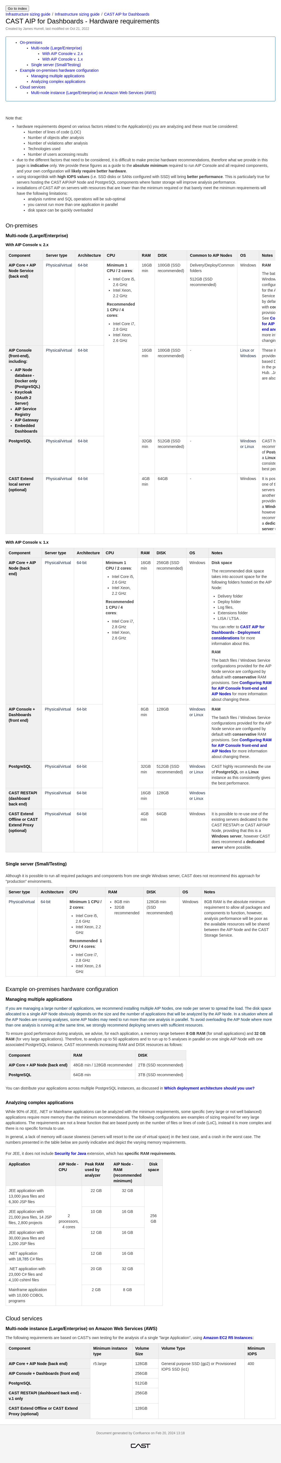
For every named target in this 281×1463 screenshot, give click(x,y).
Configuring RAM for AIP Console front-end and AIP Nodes (242, 688)
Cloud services (33, 87)
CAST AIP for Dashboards (126, 14)
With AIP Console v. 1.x (62, 59)
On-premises (31, 42)
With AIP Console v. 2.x (62, 53)
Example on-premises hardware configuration (59, 70)
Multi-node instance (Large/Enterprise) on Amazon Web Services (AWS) (93, 92)
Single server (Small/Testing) (56, 65)
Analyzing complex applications (58, 81)
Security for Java (70, 1153)
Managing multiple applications (57, 76)
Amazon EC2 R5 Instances (227, 1337)
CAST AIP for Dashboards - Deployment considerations (238, 632)
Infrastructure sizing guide (28, 14)
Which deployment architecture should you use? (209, 1088)
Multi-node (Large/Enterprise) (56, 48)
